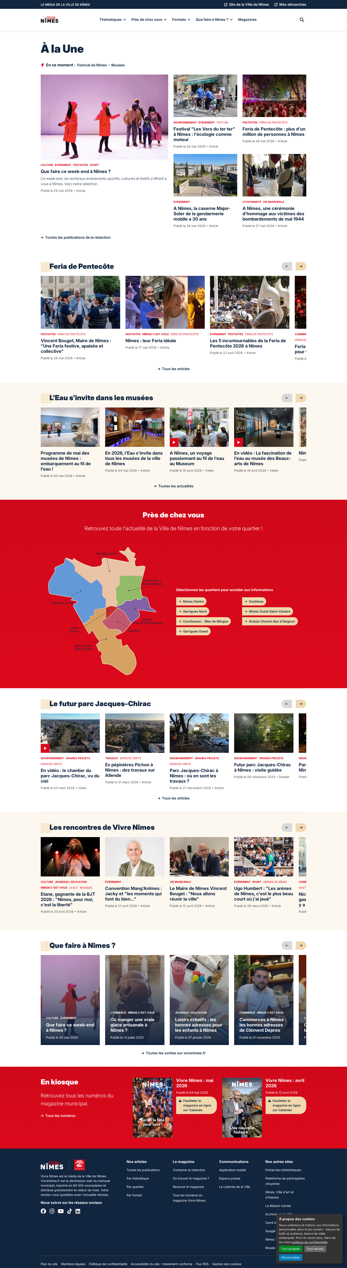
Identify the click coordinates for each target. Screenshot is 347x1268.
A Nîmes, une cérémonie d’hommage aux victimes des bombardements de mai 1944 (273, 214)
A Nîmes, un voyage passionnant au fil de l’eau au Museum (197, 458)
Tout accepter (290, 1249)
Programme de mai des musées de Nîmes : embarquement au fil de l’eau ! (66, 461)
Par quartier (135, 1187)
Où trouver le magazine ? (191, 1178)
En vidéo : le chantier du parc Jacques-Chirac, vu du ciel (70, 776)
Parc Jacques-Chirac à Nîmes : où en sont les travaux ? (194, 776)
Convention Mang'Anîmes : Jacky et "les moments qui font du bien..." (133, 894)
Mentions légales (73, 1264)
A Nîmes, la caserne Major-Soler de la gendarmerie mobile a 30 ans (202, 214)
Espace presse (229, 1178)
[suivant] (301, 266)
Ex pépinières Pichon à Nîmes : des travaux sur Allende (130, 770)
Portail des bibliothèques (283, 1170)
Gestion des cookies (226, 1264)
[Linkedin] (77, 1212)
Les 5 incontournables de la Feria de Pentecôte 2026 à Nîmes (248, 343)
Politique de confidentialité (108, 1264)
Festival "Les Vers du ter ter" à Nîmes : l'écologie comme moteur (204, 134)
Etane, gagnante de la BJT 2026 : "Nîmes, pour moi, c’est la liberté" (68, 899)
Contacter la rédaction (189, 1170)
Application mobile (232, 1170)
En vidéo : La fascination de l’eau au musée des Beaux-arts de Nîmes (263, 458)
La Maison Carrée (278, 1206)
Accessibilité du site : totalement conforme (161, 1264)
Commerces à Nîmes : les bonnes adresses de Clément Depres (262, 1025)
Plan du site (49, 1264)
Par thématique (138, 1178)
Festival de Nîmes (92, 65)
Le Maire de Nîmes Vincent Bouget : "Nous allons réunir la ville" (198, 894)
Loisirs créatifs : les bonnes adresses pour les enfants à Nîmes (198, 1025)
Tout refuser (315, 1249)
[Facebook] (43, 1212)
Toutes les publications (143, 1170)
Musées (118, 65)
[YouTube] (61, 1212)
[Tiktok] (69, 1212)
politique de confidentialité (309, 1242)
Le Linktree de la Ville (234, 1187)
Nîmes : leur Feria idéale (150, 340)
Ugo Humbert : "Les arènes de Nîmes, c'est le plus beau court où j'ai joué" (263, 894)
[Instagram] (52, 1212)
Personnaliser (290, 1257)
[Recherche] (301, 19)
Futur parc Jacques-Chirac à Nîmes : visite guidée (262, 767)
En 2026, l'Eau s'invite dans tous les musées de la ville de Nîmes (134, 458)
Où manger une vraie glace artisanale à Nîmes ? (132, 1025)
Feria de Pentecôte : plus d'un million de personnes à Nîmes (274, 131)
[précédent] (286, 266)
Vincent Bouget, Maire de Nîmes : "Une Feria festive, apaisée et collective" (76, 346)
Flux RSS (202, 1264)
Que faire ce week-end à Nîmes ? (76, 171)
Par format (134, 1195)
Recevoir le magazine (188, 1187)
